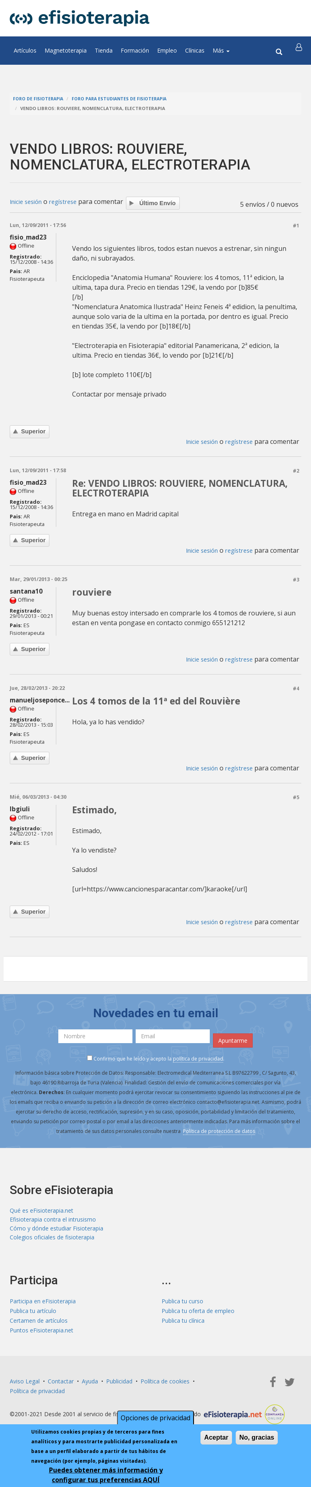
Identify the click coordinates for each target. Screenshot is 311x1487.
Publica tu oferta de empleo (198, 1315)
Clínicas (194, 50)
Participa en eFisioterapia (43, 1306)
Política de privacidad (37, 1396)
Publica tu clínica (183, 1325)
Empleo (167, 50)
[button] (300, 50)
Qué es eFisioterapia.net (41, 1213)
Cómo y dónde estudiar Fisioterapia (56, 1232)
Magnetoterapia (66, 50)
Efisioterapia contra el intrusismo (53, 1222)
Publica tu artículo (33, 1315)
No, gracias (256, 1437)
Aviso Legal (25, 1386)
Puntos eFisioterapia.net (41, 1335)
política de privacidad (198, 1060)
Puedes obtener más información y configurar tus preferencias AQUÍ (106, 1475)
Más (221, 50)
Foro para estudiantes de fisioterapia (125, 98)
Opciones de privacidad (155, 1418)
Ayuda (90, 1386)
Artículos (25, 50)
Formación (135, 50)
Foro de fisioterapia (39, 98)
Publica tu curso (182, 1306)
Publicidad (119, 1386)
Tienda (104, 50)
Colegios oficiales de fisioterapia (52, 1242)
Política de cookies (165, 1386)
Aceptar (216, 1437)
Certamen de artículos (39, 1325)
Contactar (61, 1386)
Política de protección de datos (219, 1133)
